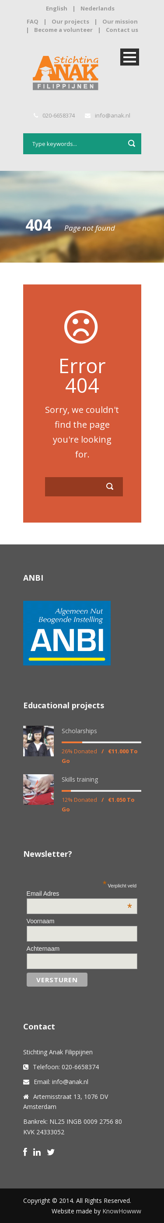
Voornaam (41, 921)
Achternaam (43, 948)
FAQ (32, 21)
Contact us (122, 30)
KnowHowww (121, 1211)
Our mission (120, 21)
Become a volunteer (63, 30)
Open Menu (129, 57)
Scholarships (79, 731)
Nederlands (97, 8)
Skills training (80, 779)
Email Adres (79, 893)
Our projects (70, 21)
